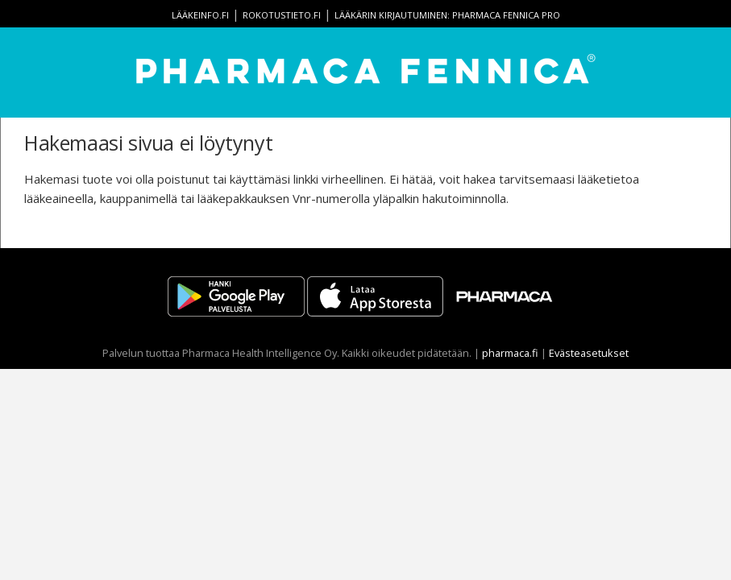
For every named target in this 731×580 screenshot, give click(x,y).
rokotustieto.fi (282, 15)
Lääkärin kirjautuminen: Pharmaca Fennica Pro (447, 15)
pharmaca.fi (510, 353)
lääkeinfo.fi (200, 15)
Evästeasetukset (589, 353)
